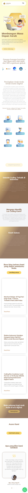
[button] (24, 489)
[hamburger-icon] (23, 3)
